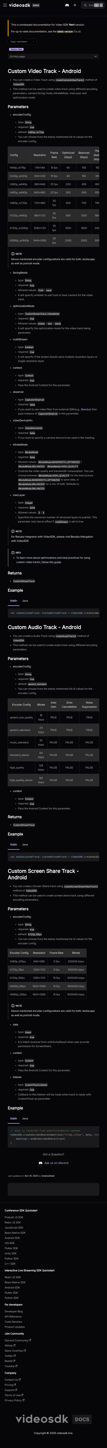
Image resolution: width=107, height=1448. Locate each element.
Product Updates (15, 1326)
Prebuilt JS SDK (14, 1217)
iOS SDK (10, 1243)
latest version (65, 31)
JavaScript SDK (14, 1227)
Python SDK (12, 1258)
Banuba (85, 409)
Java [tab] (25, 600)
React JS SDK (13, 1222)
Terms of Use (14, 1395)
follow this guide (51, 562)
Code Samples (13, 1321)
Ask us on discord (53, 1163)
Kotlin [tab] (13, 600)
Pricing (10, 1384)
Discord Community (18, 1340)
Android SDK (12, 1237)
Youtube (11, 1366)
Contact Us (13, 1379)
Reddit (10, 1361)
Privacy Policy (14, 1400)
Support (11, 1390)
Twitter (10, 1355)
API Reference (13, 1316)
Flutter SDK (11, 1248)
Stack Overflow (15, 1350)
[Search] (92, 5)
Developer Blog (14, 1311)
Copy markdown (19, 41)
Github (10, 1345)
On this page (17, 56)
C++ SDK (10, 1263)
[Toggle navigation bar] (5, 5)
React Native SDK (15, 1232)
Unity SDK (11, 1253)
